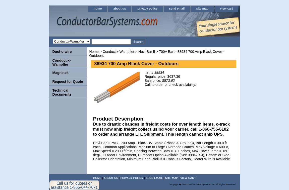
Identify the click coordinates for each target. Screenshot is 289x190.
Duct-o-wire (62, 52)
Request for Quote (67, 82)
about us (119, 8)
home (98, 8)
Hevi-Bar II (146, 52)
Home (94, 52)
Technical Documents (62, 92)
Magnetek (60, 73)
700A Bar (166, 52)
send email (177, 8)
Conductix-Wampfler (118, 52)
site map (202, 8)
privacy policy (147, 8)
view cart (226, 8)
